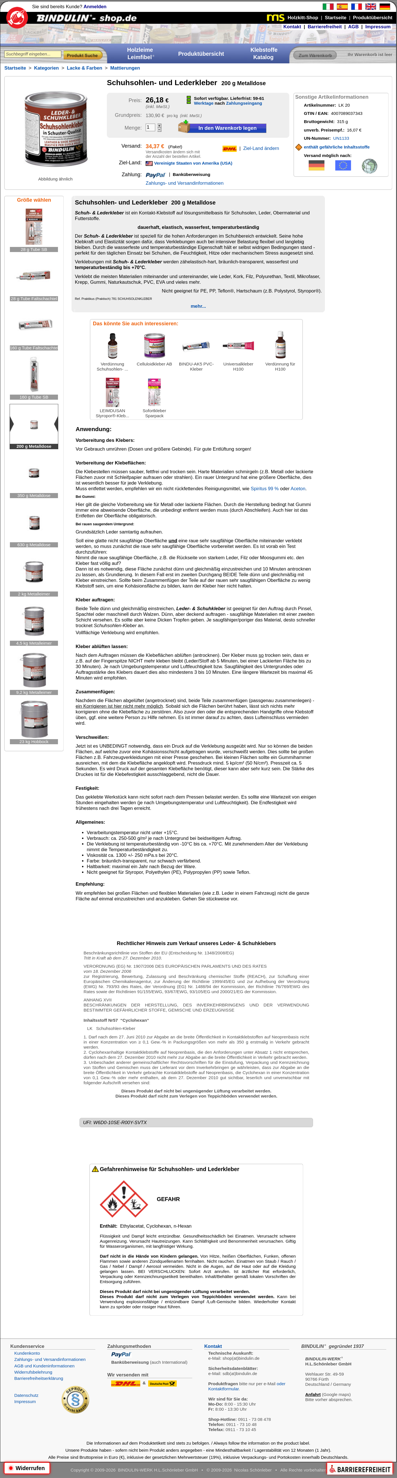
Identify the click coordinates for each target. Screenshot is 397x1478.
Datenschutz (26, 1395)
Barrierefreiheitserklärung (38, 1378)
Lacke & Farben (84, 68)
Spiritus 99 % (265, 488)
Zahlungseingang (244, 103)
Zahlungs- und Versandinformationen (184, 183)
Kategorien (46, 68)
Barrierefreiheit (325, 26)
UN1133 (341, 138)
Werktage (203, 103)
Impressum (378, 26)
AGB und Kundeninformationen (44, 1365)
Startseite (15, 68)
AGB (353, 26)
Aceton (298, 488)
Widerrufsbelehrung (33, 1372)
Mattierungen (125, 68)
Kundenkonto (27, 1353)
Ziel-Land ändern (261, 148)
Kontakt (292, 26)
